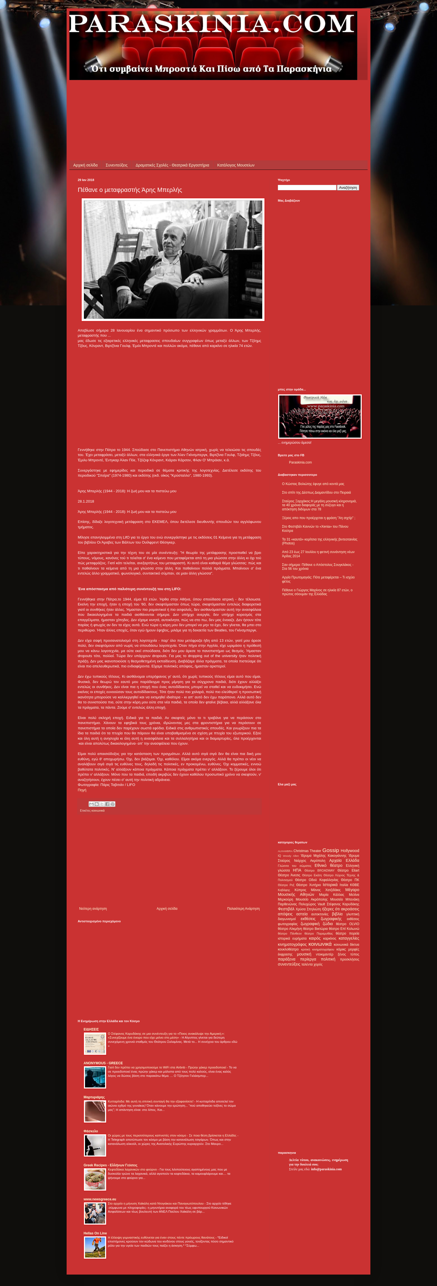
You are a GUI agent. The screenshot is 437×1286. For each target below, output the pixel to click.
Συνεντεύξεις (116, 165)
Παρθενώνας (287, 904)
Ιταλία (344, 885)
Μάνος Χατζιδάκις (326, 890)
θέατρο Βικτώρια (315, 929)
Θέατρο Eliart (348, 870)
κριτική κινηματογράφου (317, 949)
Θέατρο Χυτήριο (308, 885)
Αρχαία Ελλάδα (344, 860)
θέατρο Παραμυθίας (319, 933)
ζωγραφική (310, 923)
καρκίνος (329, 938)
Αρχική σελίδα (85, 165)
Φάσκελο (91, 1131)
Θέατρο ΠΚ (350, 880)
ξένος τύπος (348, 954)
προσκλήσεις (349, 959)
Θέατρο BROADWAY (320, 870)
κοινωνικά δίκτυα (346, 945)
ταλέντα (307, 964)
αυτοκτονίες (320, 914)
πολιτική (328, 959)
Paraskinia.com (300, 462)
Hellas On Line (95, 1233)
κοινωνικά (98, 810)
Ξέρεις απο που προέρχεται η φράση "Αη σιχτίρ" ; (318, 518)
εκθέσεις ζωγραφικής (321, 918)
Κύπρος (300, 890)
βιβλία (337, 914)
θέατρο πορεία (347, 933)
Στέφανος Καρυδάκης (343, 904)
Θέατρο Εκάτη (312, 875)
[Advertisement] (179, 92)
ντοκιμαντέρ (325, 954)
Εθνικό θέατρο (329, 865)
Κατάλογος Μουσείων (236, 165)
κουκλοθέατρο (288, 949)
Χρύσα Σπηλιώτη (308, 909)
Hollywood (350, 850)
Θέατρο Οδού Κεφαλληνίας (317, 880)
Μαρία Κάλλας (331, 895)
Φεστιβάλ (286, 909)
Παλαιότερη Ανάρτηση (243, 909)
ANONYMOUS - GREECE (103, 1063)
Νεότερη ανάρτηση (93, 909)
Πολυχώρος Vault (312, 904)
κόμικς (341, 949)
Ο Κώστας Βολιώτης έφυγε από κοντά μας (313, 484)
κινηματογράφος (292, 944)
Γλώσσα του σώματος (295, 865)
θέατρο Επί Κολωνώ (344, 929)
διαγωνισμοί (287, 919)
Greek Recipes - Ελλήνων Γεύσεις (110, 1165)
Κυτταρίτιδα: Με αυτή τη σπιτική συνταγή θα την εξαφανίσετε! (151, 1101)
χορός (318, 964)
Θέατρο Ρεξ (286, 885)
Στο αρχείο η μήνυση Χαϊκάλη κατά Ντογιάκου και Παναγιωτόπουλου (156, 1203)
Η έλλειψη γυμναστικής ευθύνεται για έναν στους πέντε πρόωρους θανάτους (161, 1237)
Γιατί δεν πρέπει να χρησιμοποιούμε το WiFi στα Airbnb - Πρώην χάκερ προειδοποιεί (167, 1067)
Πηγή (82, 790)
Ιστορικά (330, 884)
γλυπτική (352, 914)
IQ (279, 855)
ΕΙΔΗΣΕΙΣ (91, 1029)
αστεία (302, 914)
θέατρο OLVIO (347, 924)
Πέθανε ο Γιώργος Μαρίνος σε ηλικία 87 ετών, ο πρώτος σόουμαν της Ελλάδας (317, 592)
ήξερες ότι (331, 909)
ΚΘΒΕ (354, 885)
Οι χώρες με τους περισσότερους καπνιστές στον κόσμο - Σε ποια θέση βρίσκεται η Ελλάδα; (172, 1135)
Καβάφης (284, 890)
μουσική (304, 954)
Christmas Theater (307, 851)
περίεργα (308, 959)
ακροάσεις (350, 909)
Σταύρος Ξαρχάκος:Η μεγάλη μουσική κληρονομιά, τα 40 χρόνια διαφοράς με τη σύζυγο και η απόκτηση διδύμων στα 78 (319, 505)
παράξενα (286, 959)
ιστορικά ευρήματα (292, 938)
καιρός (315, 938)
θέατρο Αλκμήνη (290, 929)
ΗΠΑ (297, 870)
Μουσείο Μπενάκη (344, 899)
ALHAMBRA (285, 851)
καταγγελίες (349, 938)
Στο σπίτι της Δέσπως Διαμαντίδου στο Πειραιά (316, 492)
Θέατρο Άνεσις (289, 875)
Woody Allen (291, 855)
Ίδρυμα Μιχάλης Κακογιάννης (323, 856)
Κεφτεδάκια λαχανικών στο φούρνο (133, 1169)
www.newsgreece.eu (100, 1199)
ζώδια (328, 923)
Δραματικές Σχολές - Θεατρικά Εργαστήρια (172, 165)
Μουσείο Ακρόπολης (311, 899)
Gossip (330, 850)
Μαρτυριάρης (94, 1097)
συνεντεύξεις (289, 964)
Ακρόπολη (318, 861)
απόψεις (285, 914)
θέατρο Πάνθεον (290, 933)
